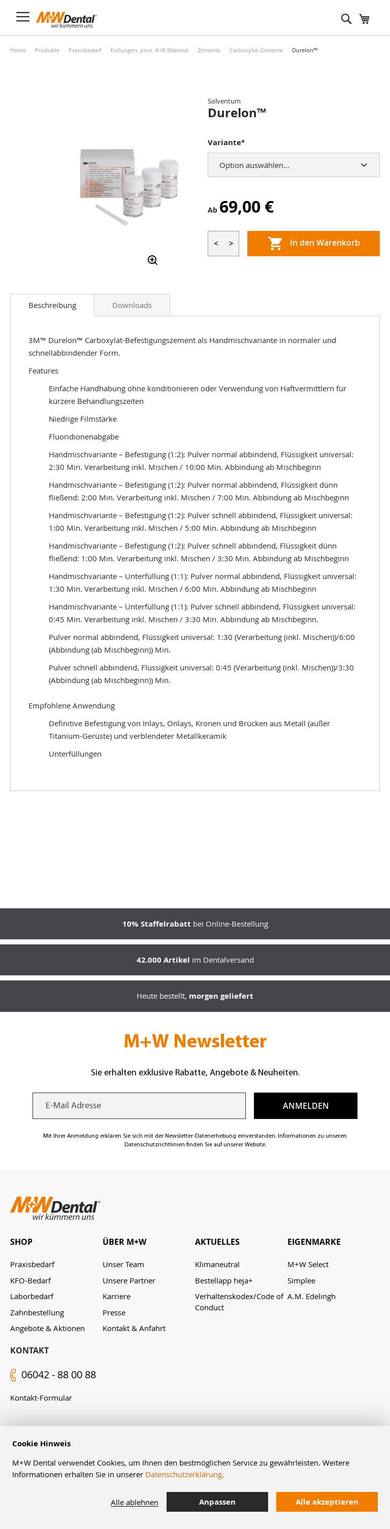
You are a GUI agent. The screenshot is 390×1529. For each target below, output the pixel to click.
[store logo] (66, 19)
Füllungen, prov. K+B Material (149, 50)
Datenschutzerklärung (183, 1474)
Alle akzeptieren (327, 1502)
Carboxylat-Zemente (256, 50)
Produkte (47, 50)
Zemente (209, 50)
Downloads (132, 305)
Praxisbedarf (85, 50)
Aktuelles (217, 1241)
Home (18, 50)
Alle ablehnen (134, 1502)
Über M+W (124, 1241)
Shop (21, 1241)
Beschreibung (52, 305)
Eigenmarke (314, 1241)
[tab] (52, 305)
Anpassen (217, 1502)
